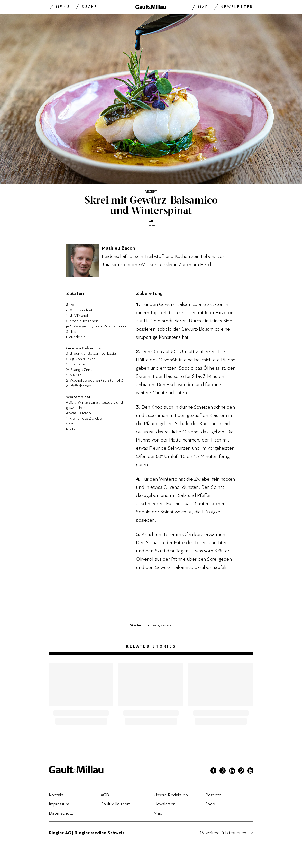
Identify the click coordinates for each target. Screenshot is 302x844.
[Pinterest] (241, 771)
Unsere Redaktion (171, 795)
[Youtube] (250, 771)
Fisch (155, 625)
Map (203, 7)
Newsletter (237, 7)
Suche (90, 7)
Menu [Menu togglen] (63, 7)
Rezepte (213, 795)
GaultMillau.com (115, 804)
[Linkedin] (232, 771)
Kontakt (56, 795)
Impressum (59, 804)
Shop (210, 804)
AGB (104, 795)
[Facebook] (213, 771)
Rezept (166, 625)
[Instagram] (222, 771)
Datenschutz (61, 813)
